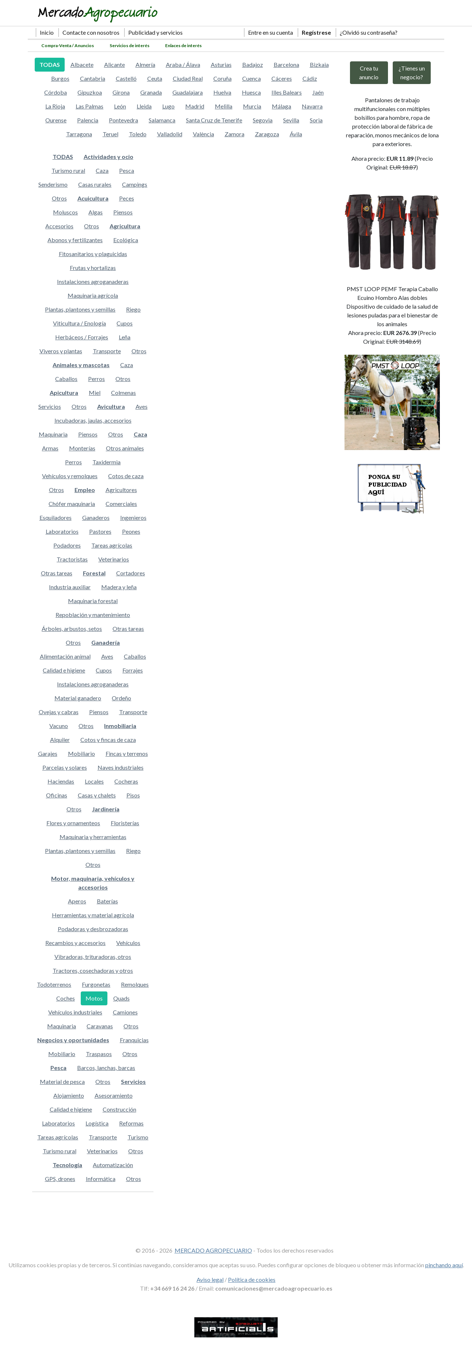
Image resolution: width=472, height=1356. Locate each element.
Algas (95, 212)
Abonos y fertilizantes (75, 239)
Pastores (100, 531)
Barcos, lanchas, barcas (106, 1067)
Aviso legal (210, 1279)
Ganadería (105, 642)
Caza (102, 170)
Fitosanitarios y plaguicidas (93, 253)
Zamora (234, 133)
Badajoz (252, 64)
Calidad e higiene (64, 670)
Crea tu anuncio (368, 72)
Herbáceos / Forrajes (81, 337)
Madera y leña (119, 586)
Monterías (82, 448)
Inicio (47, 32)
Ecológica (125, 239)
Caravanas (100, 1025)
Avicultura (111, 406)
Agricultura (125, 225)
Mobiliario (81, 753)
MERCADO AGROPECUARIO (213, 1250)
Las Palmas (89, 106)
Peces (126, 198)
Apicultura (64, 392)
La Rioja (55, 106)
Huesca (251, 92)
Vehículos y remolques (70, 475)
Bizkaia (319, 64)
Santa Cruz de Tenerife (214, 120)
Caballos (66, 378)
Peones (131, 531)
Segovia (263, 120)
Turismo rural (68, 170)
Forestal (94, 573)
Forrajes (132, 670)
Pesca (126, 170)
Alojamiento (68, 1095)
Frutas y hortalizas (93, 267)
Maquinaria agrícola (93, 295)
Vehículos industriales (75, 1012)
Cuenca (251, 78)
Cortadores (130, 573)
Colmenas (123, 392)
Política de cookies (251, 1279)
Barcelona (286, 64)
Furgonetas (96, 984)
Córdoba (55, 92)
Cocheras (126, 781)
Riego (133, 309)
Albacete (82, 64)
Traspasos (99, 1053)
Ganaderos (96, 517)
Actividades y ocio (108, 156)
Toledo (137, 133)
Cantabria (92, 78)
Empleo (85, 489)
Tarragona (79, 133)
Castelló (126, 78)
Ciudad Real (188, 78)
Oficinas (56, 795)
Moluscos (65, 212)
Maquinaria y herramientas (93, 836)
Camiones (125, 1012)
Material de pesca (62, 1081)
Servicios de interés (129, 45)
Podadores (67, 545)
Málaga (281, 106)
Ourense (55, 120)
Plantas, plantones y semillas (80, 309)
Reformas (131, 1123)
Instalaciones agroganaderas (93, 281)
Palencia (87, 120)
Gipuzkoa (89, 92)
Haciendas (60, 781)
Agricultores (121, 489)
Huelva (222, 92)
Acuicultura (93, 198)
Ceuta (154, 78)
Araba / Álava (183, 64)
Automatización (113, 1164)
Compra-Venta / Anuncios (67, 45)
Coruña (222, 78)
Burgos (60, 78)
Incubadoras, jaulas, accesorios (93, 420)
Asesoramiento (114, 1095)
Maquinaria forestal (93, 600)
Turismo (137, 1137)
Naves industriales (121, 767)
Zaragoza (267, 133)
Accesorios (59, 225)
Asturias (221, 64)
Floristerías (125, 822)
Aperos (77, 901)
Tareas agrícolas (111, 545)
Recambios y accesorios (75, 942)
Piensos (123, 212)
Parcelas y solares (64, 767)
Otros (59, 198)
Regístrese (316, 32)
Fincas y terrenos (127, 753)
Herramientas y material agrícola (93, 914)
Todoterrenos (54, 984)
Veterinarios (113, 559)
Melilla (223, 106)
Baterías (107, 901)
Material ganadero (77, 697)
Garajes (47, 753)
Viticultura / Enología (79, 323)
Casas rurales (94, 184)
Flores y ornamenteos (73, 822)
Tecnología (67, 1164)
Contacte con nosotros (90, 32)
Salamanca (162, 120)
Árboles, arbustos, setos (72, 628)
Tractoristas (72, 559)
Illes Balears (286, 92)
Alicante (114, 64)
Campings (134, 184)
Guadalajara (187, 92)
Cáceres (281, 78)
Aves (142, 406)
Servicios (49, 406)
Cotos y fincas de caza (108, 739)
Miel (94, 392)
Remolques (135, 984)
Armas (50, 448)
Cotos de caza (126, 475)
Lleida (144, 106)
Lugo (168, 106)
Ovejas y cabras (59, 711)
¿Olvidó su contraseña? (368, 32)
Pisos (133, 795)
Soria (316, 120)
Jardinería (105, 808)
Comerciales (121, 503)
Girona (121, 92)
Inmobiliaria (120, 725)
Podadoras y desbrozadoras (93, 928)
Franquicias (134, 1039)
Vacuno (58, 725)
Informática (100, 1178)
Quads (121, 998)
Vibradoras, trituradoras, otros (92, 956)
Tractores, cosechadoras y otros (93, 970)
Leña (124, 337)
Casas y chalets (97, 795)
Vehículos (128, 942)
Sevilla (291, 120)
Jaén (318, 92)
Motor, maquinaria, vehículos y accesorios (92, 883)
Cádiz (309, 78)
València (203, 133)
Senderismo (53, 184)
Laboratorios (62, 531)
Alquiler (60, 739)
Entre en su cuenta (270, 32)
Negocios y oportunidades (73, 1039)
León (120, 106)
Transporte (107, 350)
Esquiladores (55, 517)
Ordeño (121, 697)
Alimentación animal (65, 656)
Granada (151, 92)
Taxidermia (106, 461)
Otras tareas (56, 573)
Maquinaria (53, 434)
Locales (94, 781)
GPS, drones (60, 1178)
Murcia (252, 106)
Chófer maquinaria (72, 503)
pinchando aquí (444, 1264)
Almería (145, 64)
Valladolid (169, 133)
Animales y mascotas (81, 364)
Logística (97, 1123)
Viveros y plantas (60, 350)
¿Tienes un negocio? (412, 72)
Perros (96, 378)
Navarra (312, 106)
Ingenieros (133, 517)
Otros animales (125, 448)
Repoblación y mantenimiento (93, 614)
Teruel (110, 133)
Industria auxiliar (70, 586)
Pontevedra (123, 120)
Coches (65, 998)
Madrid (194, 106)
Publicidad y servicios (155, 32)
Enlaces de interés (183, 45)
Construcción (119, 1109)
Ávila (296, 133)
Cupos (125, 323)
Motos (94, 998)
